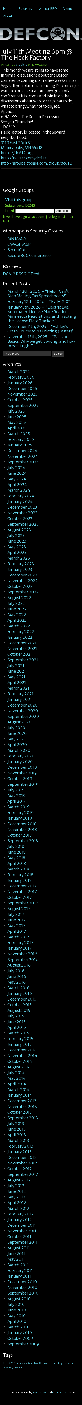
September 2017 (22, 902)
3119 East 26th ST (16, 142)
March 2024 (18, 490)
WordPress (40, 1392)
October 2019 (19, 778)
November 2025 (22, 394)
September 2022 (23, 592)
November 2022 (22, 580)
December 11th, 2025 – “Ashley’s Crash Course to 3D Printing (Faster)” (40, 329)
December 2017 (22, 886)
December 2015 (21, 999)
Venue (68, 9)
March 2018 (18, 869)
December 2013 (21, 1100)
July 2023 (16, 535)
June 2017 (16, 919)
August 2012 (18, 1180)
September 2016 (22, 959)
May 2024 (16, 478)
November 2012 (22, 1163)
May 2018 (16, 857)
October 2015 (19, 1004)
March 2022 (18, 625)
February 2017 (20, 942)
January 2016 (19, 993)
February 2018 (20, 874)
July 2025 (16, 411)
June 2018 (16, 852)
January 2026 (20, 382)
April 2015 (16, 1027)
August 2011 (18, 1247)
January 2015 (19, 1044)
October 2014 (19, 1061)
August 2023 (19, 529)
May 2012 (16, 1197)
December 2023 (22, 507)
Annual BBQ (48, 9)
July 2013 (15, 1123)
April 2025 (16, 428)
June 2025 (16, 416)
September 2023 (22, 524)
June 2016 (16, 976)
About (7, 16)
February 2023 (20, 563)
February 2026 (21, 377)
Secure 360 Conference (29, 255)
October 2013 (19, 1112)
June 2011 (16, 1253)
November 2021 (22, 648)
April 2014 (16, 1083)
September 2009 (23, 1344)
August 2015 (18, 1010)
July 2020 (16, 727)
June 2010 (16, 1310)
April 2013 (16, 1134)
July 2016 (16, 970)
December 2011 (21, 1225)
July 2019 (16, 789)
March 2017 (18, 936)
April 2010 (16, 1321)
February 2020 (20, 755)
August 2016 (19, 965)
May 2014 (16, 1078)
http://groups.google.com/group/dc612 (36, 163)
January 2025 (19, 445)
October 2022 (20, 586)
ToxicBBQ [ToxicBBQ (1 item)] (8, 1367)
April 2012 (16, 1202)
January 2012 (19, 1219)
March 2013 (18, 1140)
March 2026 (18, 371)
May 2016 (16, 982)
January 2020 (20, 761)
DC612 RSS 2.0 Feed (21, 273)
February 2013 (20, 1146)
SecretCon (16, 249)
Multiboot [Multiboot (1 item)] (33, 1363)
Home (7, 9)
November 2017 (22, 891)
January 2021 (19, 699)
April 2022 (17, 620)
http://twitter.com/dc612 (23, 158)
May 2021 (16, 676)
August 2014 (19, 1066)
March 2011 (18, 1264)
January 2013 (19, 1151)
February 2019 (20, 812)
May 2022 (16, 614)
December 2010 (22, 1281)
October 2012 (19, 1168)
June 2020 (17, 733)
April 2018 (16, 863)
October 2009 (20, 1338)
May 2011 (16, 1259)
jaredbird (22, 65)
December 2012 (22, 1157)
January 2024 (20, 501)
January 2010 (19, 1332)
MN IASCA (16, 238)
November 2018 (22, 829)
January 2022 (19, 637)
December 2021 (22, 642)
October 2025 (19, 399)
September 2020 (23, 716)
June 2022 (16, 608)
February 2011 (20, 1270)
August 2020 (19, 722)
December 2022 (22, 575)
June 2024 (17, 473)
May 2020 (16, 739)
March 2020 (18, 750)
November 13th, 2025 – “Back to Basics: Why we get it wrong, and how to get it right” (41, 341)
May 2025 (16, 422)
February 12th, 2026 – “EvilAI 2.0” (38, 301)
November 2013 (22, 1106)
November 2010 (22, 1287)
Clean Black (59, 1392)
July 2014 (15, 1072)
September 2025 (22, 405)
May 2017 (16, 925)
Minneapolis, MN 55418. (22, 147)
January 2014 (19, 1095)
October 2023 (19, 518)
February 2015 (20, 1038)
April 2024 (17, 484)
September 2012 (22, 1174)
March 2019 (18, 806)
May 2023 (16, 546)
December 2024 (22, 450)
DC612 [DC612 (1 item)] (11, 1363)
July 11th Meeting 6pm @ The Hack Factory (37, 55)
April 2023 (16, 552)
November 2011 (21, 1230)
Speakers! (26, 9)
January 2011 (19, 1276)
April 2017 (16, 931)
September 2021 (22, 659)
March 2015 (18, 1033)
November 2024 (22, 456)
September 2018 (22, 840)
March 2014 (18, 1089)
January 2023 (19, 569)
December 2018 (21, 823)
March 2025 (18, 433)
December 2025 (22, 388)
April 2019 (16, 801)
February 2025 (20, 439)
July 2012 (15, 1185)
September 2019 (22, 784)
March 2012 (18, 1208)
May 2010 (16, 1315)
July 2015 (15, 1016)
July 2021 (15, 665)
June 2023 (16, 541)
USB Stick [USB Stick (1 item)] (19, 1367)
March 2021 (18, 688)
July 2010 (15, 1304)
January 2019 (19, 818)
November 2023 (22, 512)
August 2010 (19, 1298)
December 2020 (22, 705)
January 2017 (19, 948)
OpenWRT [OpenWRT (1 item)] (44, 1363)
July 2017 (15, 914)
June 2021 (16, 671)
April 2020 (17, 744)
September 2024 (23, 461)
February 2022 (20, 631)
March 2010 (18, 1327)
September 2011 (22, 1242)
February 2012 (20, 1213)
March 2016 (18, 987)
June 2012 (16, 1191)
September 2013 (22, 1117)
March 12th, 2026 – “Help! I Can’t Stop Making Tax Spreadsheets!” (38, 293)
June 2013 (16, 1129)
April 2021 (16, 682)
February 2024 (20, 495)
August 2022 (19, 597)
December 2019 (22, 767)
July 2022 (16, 603)
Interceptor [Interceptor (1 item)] (22, 1363)
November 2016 (22, 953)
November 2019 (22, 772)
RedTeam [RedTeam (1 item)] (68, 1363)
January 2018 (19, 880)
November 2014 (22, 1055)
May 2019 (16, 795)
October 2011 (19, 1236)
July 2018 (15, 846)
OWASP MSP (19, 244)
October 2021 (19, 654)
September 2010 (22, 1293)
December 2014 (22, 1049)
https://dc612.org (17, 152)
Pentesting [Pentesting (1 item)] (56, 1363)
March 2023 (18, 558)
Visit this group (19, 199)
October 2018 (19, 835)
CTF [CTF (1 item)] (5, 1363)
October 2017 (19, 897)
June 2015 (16, 1021)
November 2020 (22, 710)
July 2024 (16, 467)
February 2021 (20, 693)
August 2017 (18, 908)
